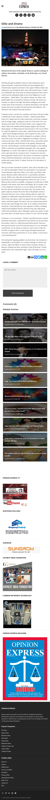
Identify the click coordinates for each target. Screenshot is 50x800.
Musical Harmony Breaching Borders (18, 396)
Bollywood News (6, 743)
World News (4, 741)
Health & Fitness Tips (7, 746)
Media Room (5, 767)
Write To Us (4, 780)
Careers (3, 764)
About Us (4, 762)
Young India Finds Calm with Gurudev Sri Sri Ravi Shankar (25, 321)
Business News (5, 735)
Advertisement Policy (7, 777)
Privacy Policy (5, 775)
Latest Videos (5, 749)
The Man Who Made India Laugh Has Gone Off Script (23, 336)
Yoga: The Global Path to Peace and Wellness (21, 381)
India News (4, 738)
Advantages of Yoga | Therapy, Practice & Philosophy (23, 366)
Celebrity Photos (6, 751)
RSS (2, 785)
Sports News (5, 733)
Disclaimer (4, 772)
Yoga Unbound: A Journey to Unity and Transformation (24, 426)
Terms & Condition (6, 769)
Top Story (4, 730)
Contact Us (4, 783)
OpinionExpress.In (8, 27)
